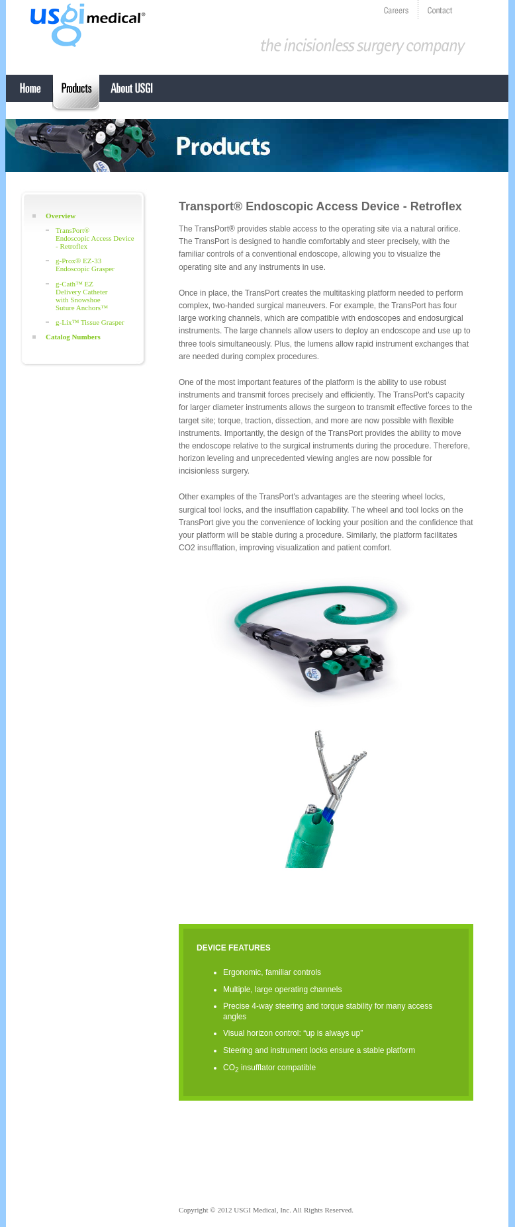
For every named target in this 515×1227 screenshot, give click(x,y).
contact (440, 9)
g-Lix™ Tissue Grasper (90, 322)
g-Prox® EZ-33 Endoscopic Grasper (85, 265)
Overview (60, 216)
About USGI (132, 93)
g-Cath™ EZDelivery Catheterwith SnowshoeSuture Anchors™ (82, 296)
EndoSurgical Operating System (75, 93)
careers (396, 9)
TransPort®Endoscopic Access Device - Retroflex (95, 238)
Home (29, 93)
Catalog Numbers (73, 337)
